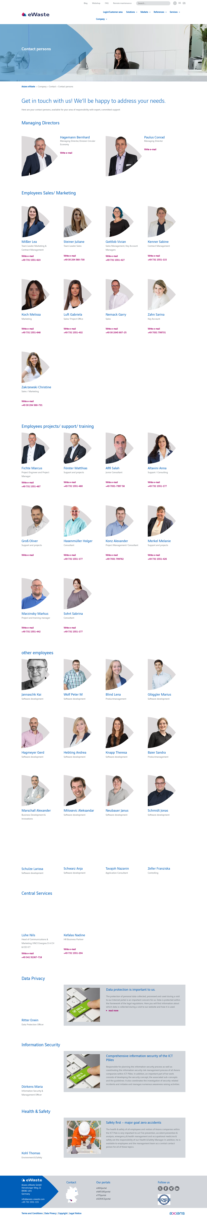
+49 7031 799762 (115, 558)
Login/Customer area (101, 11)
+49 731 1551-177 (157, 486)
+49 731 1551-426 (157, 558)
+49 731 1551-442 (31, 631)
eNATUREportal (103, 1191)
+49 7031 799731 (157, 332)
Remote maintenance (121, 3)
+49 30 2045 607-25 (116, 332)
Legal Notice (75, 1213)
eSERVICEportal (103, 1198)
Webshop (94, 3)
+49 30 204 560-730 (74, 259)
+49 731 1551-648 (31, 332)
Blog (83, 3)
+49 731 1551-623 (31, 259)
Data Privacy (50, 1213)
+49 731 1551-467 (31, 486)
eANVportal (101, 1187)
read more (113, 1010)
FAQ (105, 3)
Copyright (62, 1213)
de (179, 3)
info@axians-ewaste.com (33, 1198)
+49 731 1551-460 (73, 486)
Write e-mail (66, 152)
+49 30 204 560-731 (32, 405)
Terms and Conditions (32, 1213)
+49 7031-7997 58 (115, 486)
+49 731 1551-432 (73, 332)
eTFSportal (101, 1195)
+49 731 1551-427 (115, 259)
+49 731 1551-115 (157, 259)
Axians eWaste (28, 86)
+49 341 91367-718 (32, 957)
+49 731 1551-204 (73, 952)
